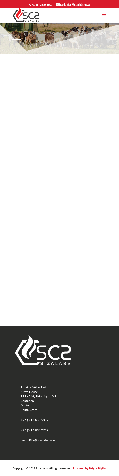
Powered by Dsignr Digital (89, 468)
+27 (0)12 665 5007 (42, 5)
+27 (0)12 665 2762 (34, 430)
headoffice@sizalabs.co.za (38, 440)
